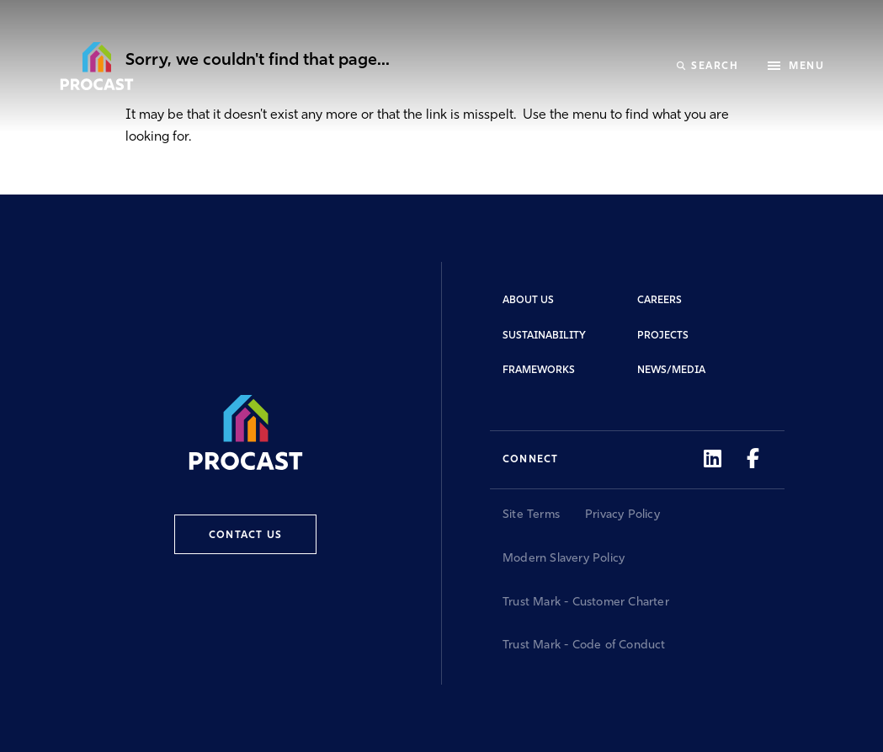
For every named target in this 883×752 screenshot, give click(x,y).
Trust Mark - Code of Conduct (584, 645)
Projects (663, 336)
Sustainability (544, 336)
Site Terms (531, 515)
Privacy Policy (622, 515)
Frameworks (539, 370)
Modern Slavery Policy (564, 558)
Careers (659, 301)
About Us (528, 301)
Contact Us (245, 536)
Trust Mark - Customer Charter (586, 602)
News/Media (671, 370)
